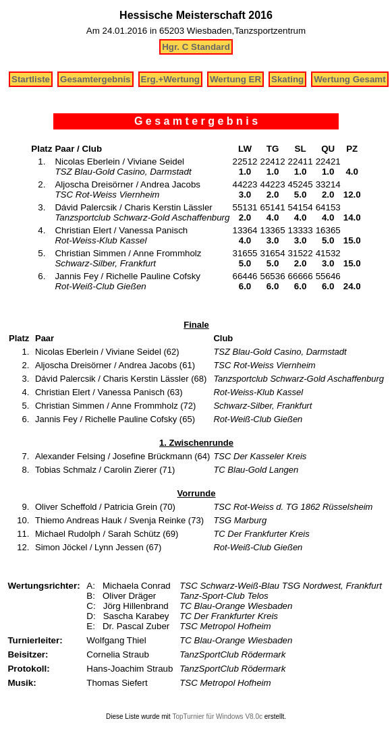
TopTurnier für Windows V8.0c (217, 716)
